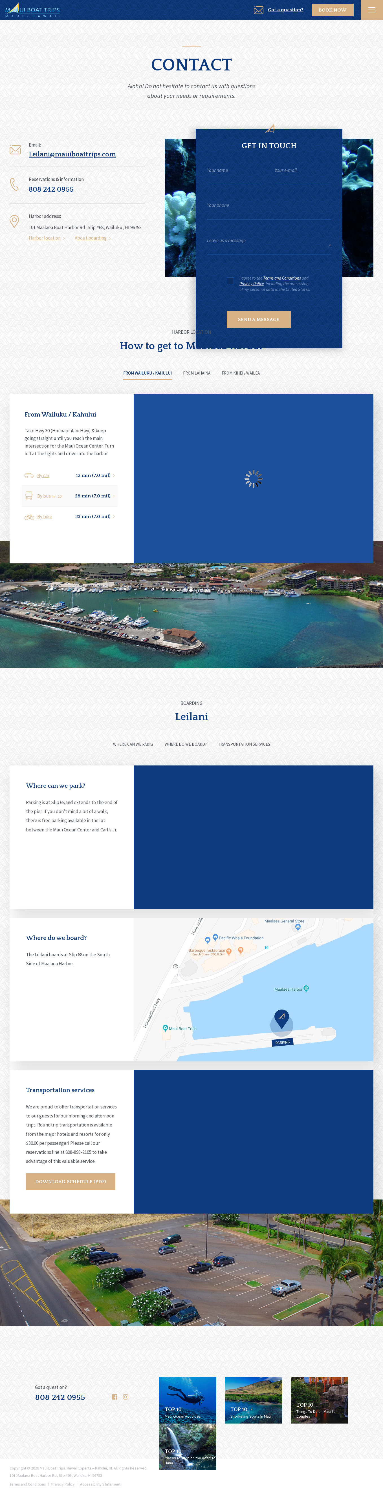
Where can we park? (133, 744)
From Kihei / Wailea (241, 373)
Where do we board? (186, 744)
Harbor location (45, 240)
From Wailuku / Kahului (147, 373)
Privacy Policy (251, 283)
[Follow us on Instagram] (125, 1396)
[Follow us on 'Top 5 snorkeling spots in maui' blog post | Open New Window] (253, 1399)
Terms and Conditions (282, 278)
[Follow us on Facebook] (114, 1396)
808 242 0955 (60, 1397)
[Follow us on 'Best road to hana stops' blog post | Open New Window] (187, 1446)
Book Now (335, 10)
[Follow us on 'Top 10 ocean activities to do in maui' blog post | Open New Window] (187, 1399)
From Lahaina (196, 373)
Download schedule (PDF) (70, 1181)
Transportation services (244, 744)
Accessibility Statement (100, 1484)
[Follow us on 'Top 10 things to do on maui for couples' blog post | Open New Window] (319, 1399)
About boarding (91, 240)
